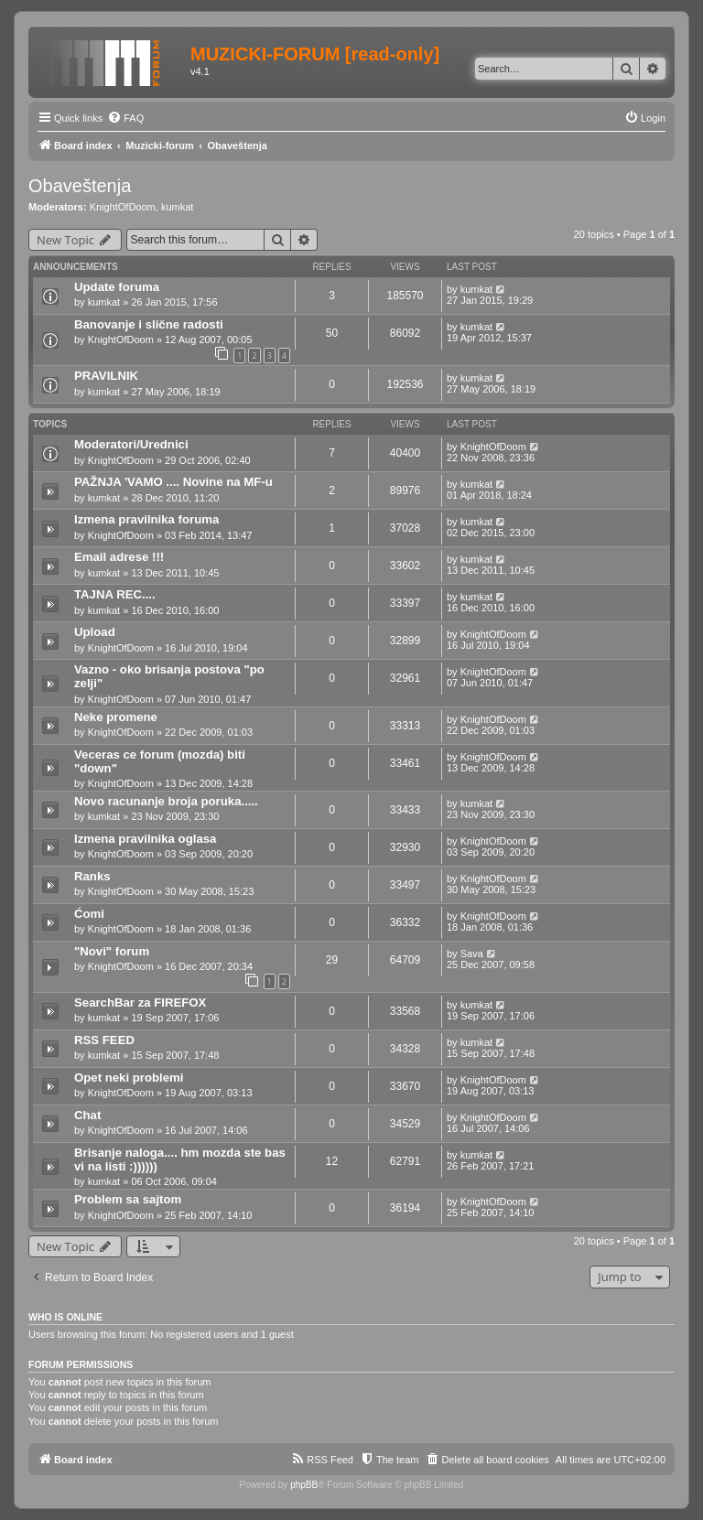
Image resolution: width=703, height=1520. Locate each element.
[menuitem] (125, 118)
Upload (94, 632)
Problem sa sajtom (127, 1199)
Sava (471, 953)
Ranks (92, 876)
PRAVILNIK (106, 376)
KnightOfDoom (123, 206)
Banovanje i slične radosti (148, 324)
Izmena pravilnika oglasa (145, 839)
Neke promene (115, 717)
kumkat (177, 206)
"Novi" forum (111, 951)
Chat (87, 1115)
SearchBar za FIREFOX (140, 1002)
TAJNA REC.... (115, 594)
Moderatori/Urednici (131, 444)
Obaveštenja (79, 186)
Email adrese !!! (119, 557)
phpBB (304, 1485)
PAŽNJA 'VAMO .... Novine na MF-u (173, 482)
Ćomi (89, 914)
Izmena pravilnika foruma (146, 519)
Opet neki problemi (128, 1077)
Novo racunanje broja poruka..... (166, 801)
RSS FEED (104, 1040)
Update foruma (116, 287)
